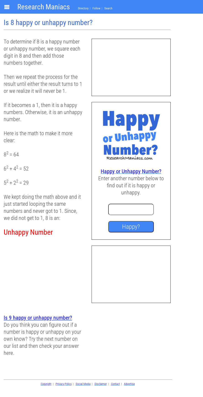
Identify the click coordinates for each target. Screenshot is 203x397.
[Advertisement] (43, 276)
